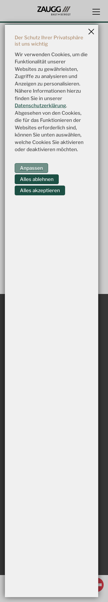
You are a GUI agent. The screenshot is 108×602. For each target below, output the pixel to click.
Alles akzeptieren (40, 190)
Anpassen (31, 168)
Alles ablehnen (37, 179)
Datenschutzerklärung (40, 105)
